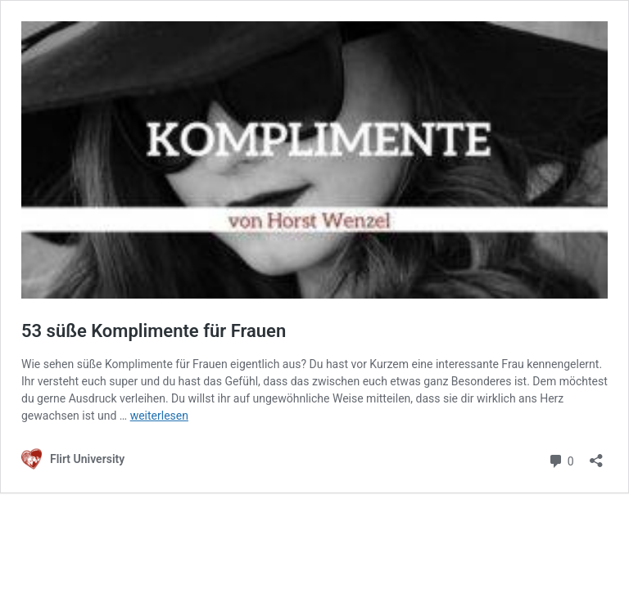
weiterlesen (159, 415)
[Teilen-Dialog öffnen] (596, 455)
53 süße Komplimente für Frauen (153, 331)
